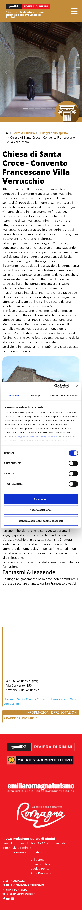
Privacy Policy (40, 864)
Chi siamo (38, 860)
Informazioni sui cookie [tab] (64, 395)
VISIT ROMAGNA (14, 881)
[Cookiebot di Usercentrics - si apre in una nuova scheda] (54, 386)
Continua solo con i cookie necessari (41, 520)
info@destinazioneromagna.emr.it (36, 436)
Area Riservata (41, 873)
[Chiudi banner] (77, 386)
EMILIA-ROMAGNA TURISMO (23, 885)
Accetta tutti (41, 499)
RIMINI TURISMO (15, 890)
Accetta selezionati (41, 509)
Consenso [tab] (13, 395)
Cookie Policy (40, 869)
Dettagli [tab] (36, 395)
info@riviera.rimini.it (16, 848)
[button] (74, 11)
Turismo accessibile (18, 894)
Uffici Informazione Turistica (22, 852)
